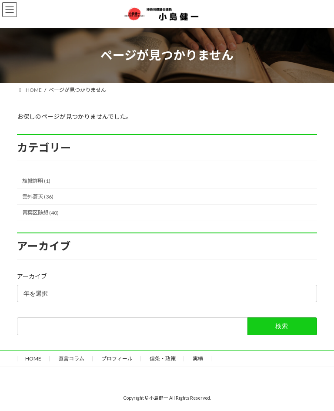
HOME (33, 358)
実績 (198, 358)
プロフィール (117, 358)
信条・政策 (163, 358)
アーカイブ (32, 276)
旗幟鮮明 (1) (36, 181)
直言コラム (71, 358)
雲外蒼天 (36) (37, 196)
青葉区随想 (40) (40, 212)
